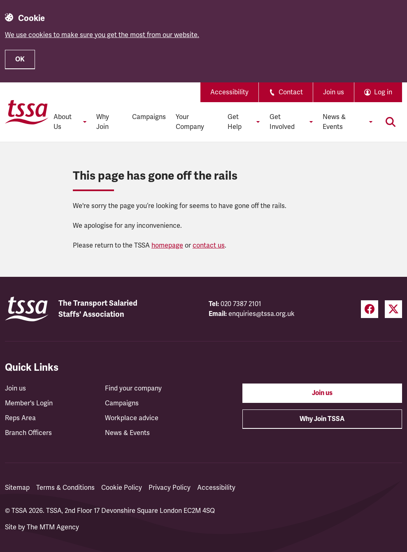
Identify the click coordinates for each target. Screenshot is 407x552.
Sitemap (17, 488)
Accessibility (229, 92)
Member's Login (29, 403)
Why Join (102, 122)
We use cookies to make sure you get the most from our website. (102, 35)
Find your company (133, 388)
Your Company (190, 122)
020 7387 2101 (241, 304)
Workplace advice (131, 418)
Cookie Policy (121, 488)
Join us (333, 92)
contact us (209, 245)
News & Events (127, 433)
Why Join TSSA (322, 419)
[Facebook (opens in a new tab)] (369, 309)
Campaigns (149, 117)
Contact (286, 92)
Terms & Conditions (65, 488)
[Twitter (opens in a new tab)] (393, 309)
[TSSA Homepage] (27, 112)
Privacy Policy (170, 488)
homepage (167, 245)
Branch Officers (28, 433)
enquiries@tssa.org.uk (261, 314)
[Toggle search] (390, 122)
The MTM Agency (53, 527)
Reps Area (20, 418)
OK (20, 59)
